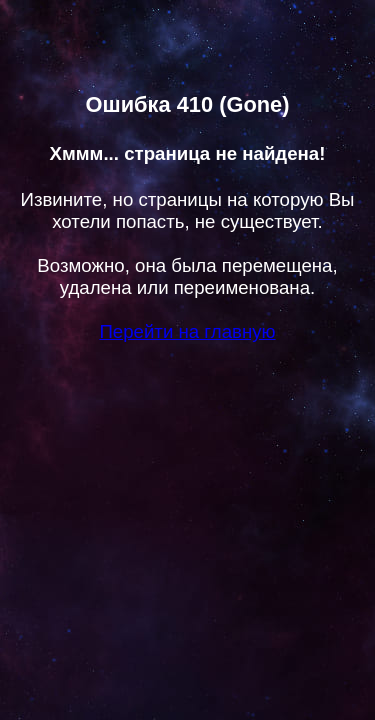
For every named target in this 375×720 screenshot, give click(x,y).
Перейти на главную (187, 331)
